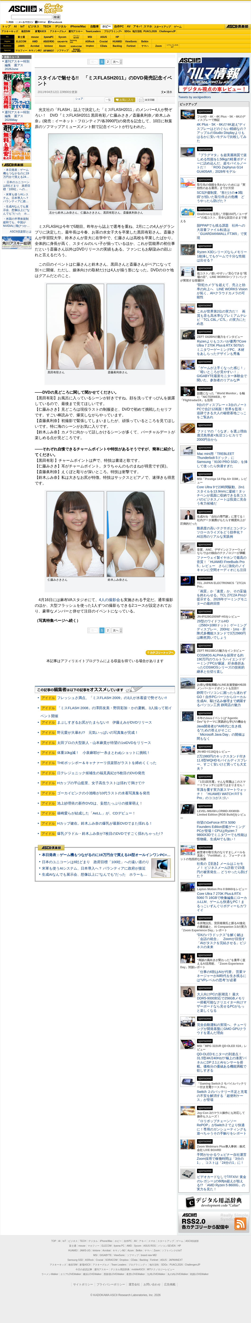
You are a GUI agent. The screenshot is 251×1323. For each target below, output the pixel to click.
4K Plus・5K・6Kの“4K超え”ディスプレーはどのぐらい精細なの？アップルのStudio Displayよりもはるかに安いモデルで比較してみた (222, 133)
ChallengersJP (167, 31)
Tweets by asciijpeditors (194, 97)
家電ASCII (40, 31)
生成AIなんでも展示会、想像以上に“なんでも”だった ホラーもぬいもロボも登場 (107, 874)
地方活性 (137, 31)
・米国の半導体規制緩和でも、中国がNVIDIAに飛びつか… (16, 222)
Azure (62, 46)
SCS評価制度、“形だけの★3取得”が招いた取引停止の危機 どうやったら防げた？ (220, 197)
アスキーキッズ (9, 31)
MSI (90, 37)
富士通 (21, 37)
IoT (22, 26)
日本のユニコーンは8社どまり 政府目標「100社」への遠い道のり (95, 862)
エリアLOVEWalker (70, 1274)
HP (117, 37)
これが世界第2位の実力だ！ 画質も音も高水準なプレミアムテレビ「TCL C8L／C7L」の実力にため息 (222, 317)
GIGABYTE (62, 41)
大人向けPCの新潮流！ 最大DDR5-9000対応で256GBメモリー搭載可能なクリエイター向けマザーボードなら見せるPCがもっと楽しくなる (222, 1002)
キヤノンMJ (35, 50)
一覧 (108, 99)
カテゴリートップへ (160, 652)
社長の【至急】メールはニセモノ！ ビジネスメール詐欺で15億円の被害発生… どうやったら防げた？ (222, 870)
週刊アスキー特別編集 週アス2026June (17, 65)
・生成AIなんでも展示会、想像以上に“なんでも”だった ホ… (16, 210)
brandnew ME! (76, 50)
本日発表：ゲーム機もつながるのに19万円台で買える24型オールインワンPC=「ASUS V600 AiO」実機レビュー (132, 855)
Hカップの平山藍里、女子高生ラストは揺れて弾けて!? (100, 783)
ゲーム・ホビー (54, 9)
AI (15, 26)
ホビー (106, 26)
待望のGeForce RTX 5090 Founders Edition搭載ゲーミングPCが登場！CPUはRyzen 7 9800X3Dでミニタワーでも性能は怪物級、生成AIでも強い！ (222, 831)
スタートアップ (162, 26)
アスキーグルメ (58, 31)
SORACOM (111, 1260)
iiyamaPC (49, 37)
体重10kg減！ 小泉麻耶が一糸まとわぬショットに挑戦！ (103, 753)
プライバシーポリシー (111, 1284)
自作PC (119, 26)
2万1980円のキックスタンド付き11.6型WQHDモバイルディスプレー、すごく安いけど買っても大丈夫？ (222, 762)
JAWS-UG (85, 1250)
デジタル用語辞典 (120, 1269)
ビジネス (33, 26)
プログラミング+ (113, 31)
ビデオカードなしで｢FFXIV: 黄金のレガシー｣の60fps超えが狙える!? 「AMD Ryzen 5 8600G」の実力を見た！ (221, 1183)
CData (103, 46)
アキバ (137, 26)
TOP (53, 1241)
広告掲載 (169, 1284)
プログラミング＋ (137, 1264)
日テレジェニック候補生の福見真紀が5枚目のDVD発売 (101, 773)
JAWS (21, 46)
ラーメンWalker (49, 1274)
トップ (6, 26)
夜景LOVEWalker (135, 1274)
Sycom (62, 37)
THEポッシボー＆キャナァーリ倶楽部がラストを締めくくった (107, 763)
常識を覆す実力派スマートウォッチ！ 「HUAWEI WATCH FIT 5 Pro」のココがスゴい (222, 794)
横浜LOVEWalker (92, 1274)
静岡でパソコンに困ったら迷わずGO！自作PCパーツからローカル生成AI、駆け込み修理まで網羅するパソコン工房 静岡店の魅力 (222, 699)
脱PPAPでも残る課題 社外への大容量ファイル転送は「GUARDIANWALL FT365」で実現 (222, 232)
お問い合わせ (152, 1284)
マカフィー (21, 50)
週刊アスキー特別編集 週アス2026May (17, 116)
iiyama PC (119, 1245)
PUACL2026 (150, 31)
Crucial (104, 41)
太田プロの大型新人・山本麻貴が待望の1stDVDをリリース (104, 743)
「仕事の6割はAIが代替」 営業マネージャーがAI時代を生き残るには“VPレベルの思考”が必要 (221, 976)
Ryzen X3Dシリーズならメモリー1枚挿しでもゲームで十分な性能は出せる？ (222, 256)
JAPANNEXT (48, 50)
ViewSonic (131, 41)
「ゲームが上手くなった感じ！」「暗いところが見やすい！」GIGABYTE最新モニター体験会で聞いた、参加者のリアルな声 (222, 374)
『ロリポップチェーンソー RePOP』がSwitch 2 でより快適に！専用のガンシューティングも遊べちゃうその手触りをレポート (222, 1127)
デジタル (60, 26)
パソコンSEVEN (76, 37)
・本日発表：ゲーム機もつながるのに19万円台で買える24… (16, 173)
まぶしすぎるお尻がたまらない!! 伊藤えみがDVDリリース (104, 722)
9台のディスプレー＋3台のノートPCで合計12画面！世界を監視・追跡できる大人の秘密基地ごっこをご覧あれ (222, 411)
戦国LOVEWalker (199, 1274)
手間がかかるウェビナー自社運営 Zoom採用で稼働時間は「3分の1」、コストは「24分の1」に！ (223, 1159)
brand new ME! (149, 1255)
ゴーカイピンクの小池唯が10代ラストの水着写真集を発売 (103, 793)
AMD (35, 41)
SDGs (127, 31)
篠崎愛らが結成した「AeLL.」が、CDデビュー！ (96, 813)
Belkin (144, 41)
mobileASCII (138, 1269)
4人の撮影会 (109, 600)
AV (129, 26)
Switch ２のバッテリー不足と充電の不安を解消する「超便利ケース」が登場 (222, 1096)
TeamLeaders (93, 31)
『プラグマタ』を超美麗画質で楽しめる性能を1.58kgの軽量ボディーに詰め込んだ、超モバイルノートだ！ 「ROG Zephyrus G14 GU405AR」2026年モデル (222, 163)
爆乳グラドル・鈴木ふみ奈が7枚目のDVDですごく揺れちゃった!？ (110, 833)
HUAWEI (117, 41)
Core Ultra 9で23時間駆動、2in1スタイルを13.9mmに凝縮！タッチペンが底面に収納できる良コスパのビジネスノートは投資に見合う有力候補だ (222, 495)
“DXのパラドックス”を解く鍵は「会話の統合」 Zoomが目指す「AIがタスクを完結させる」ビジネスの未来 (221, 941)
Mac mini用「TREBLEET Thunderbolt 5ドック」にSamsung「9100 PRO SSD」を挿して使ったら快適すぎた (222, 460)
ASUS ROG (48, 41)
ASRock (89, 41)
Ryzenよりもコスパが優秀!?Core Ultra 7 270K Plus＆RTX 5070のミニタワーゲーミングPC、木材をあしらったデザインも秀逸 (221, 347)
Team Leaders (118, 1264)
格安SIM (25, 31)
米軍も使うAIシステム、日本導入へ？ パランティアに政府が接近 (94, 868)
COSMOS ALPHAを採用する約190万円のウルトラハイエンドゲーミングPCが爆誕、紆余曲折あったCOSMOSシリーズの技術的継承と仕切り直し (221, 663)
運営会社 (134, 1284)
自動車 (94, 26)
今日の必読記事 (84, 1269)
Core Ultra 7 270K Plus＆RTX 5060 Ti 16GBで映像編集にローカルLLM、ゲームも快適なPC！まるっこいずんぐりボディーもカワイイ (222, 902)
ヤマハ (144, 46)
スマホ (147, 26)
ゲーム (178, 26)
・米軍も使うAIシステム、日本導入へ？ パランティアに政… (16, 198)
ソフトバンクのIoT (172, 46)
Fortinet (131, 46)
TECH (47, 26)
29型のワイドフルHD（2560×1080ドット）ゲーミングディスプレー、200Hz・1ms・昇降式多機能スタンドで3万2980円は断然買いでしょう (222, 629)
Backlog (117, 46)
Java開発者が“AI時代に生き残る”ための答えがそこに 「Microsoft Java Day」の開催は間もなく (221, 732)
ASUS (103, 37)
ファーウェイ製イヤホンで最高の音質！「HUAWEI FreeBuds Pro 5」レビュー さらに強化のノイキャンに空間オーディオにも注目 (222, 564)
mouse (35, 37)
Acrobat (35, 46)
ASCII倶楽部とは (20, 231)
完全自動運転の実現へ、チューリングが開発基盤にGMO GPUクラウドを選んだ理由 (222, 1029)
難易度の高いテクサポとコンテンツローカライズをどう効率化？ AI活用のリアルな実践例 (222, 532)
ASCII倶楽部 (238, 26)
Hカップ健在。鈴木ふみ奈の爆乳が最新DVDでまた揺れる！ (104, 823)
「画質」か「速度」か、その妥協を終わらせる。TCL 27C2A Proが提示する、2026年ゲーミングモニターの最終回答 (222, 597)
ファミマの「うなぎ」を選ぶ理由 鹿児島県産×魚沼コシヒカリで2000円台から (223, 435)
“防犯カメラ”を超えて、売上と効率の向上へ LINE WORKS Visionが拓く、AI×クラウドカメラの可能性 (222, 291)
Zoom (158, 46)
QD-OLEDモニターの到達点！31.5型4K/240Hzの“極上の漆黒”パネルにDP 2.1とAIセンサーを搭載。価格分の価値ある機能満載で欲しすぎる (222, 1062)
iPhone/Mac (78, 26)
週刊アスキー (75, 31)
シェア (79, 98)
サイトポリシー (83, 1284)
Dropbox (90, 46)
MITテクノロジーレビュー (161, 1269)
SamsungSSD (73, 41)
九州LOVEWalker (156, 1274)
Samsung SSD (75, 1260)
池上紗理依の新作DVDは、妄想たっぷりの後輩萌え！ (100, 803)
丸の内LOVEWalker (177, 1274)
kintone (49, 46)
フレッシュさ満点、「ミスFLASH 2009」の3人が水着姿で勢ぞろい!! (112, 698)
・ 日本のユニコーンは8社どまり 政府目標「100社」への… (16, 185)
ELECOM (21, 41)
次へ (116, 61)
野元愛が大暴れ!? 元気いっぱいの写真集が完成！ (97, 732)
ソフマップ (62, 50)
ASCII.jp (22, 9)
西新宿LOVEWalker (114, 1274)
